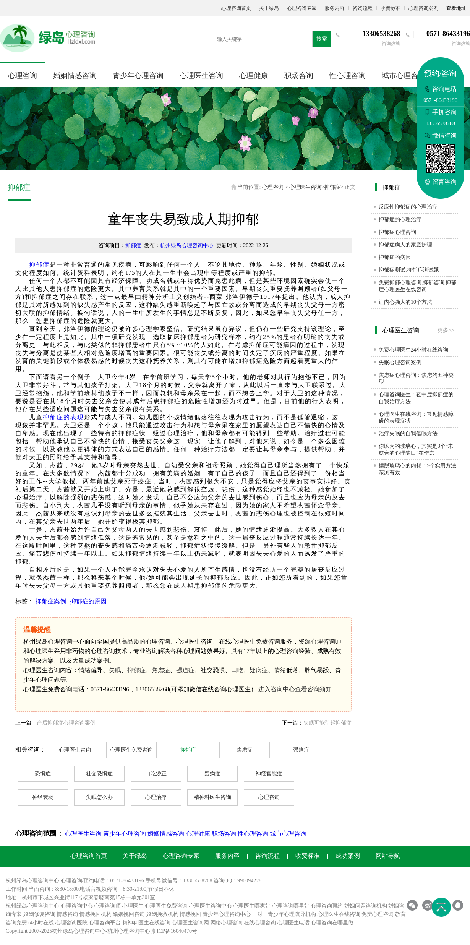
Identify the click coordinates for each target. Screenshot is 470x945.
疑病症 (259, 670)
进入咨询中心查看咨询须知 (295, 689)
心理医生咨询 (201, 75)
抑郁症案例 (51, 601)
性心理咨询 (347, 75)
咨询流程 (363, 8)
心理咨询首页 (236, 8)
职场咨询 (298, 75)
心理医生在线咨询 (339, 914)
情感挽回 (190, 914)
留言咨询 (441, 181)
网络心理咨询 (227, 923)
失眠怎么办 (99, 797)
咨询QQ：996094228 (237, 880)
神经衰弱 (42, 797)
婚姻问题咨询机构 (365, 906)
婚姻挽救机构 (162, 914)
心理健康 (253, 75)
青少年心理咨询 (138, 75)
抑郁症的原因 (88, 601)
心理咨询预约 (327, 906)
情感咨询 (67, 914)
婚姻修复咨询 (39, 914)
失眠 (115, 670)
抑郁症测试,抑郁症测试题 (409, 270)
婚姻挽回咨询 (129, 914)
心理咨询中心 (77, 906)
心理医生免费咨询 (131, 750)
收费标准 (390, 8)
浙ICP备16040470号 (174, 931)
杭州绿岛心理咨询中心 (187, 245)
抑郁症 (332, 187)
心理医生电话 (293, 923)
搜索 (321, 39)
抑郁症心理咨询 (397, 232)
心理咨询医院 (71, 923)
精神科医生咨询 (212, 797)
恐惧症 (43, 773)
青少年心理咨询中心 (227, 914)
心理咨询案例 (423, 8)
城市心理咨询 (403, 75)
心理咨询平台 (105, 923)
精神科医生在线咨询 (146, 923)
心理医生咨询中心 (210, 906)
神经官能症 (269, 773)
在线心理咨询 (260, 923)
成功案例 (347, 856)
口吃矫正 (156, 773)
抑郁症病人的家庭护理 (405, 245)
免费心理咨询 (377, 914)
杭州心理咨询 (123, 931)
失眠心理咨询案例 (400, 362)
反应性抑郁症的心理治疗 (408, 207)
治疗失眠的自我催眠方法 (408, 433)
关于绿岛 (269, 8)
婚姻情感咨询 (75, 75)
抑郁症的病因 (395, 257)
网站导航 (388, 856)
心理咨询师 (107, 906)
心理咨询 (22, 75)
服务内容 (335, 8)
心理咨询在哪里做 (332, 923)
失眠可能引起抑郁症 (327, 723)
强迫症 (185, 670)
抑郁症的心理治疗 (400, 219)
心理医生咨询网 (190, 923)
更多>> (446, 330)
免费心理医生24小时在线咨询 (413, 350)
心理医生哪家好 (252, 906)
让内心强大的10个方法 (405, 302)
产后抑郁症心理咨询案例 (66, 723)
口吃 (237, 670)
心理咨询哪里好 (291, 906)
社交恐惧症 (99, 773)
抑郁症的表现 (63, 417)
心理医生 (133, 906)
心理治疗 (156, 797)
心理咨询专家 (302, 8)
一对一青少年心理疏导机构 (284, 914)
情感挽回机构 (95, 914)
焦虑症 (161, 670)
